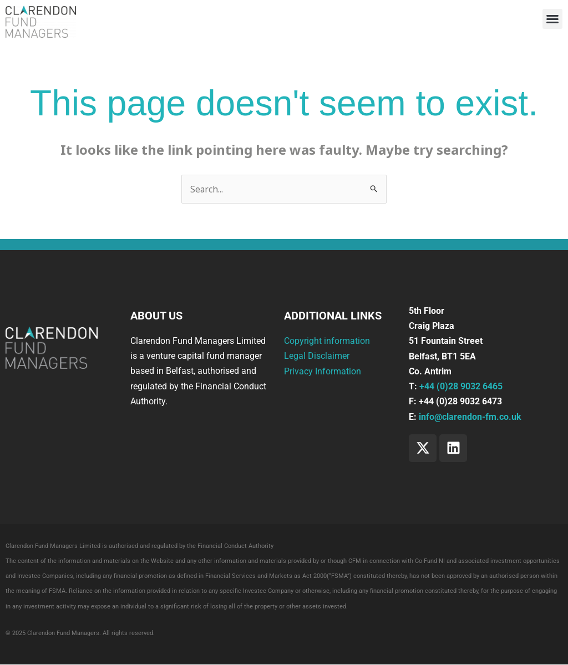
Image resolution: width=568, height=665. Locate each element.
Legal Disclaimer (316, 356)
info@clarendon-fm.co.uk (470, 417)
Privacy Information (322, 371)
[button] (552, 19)
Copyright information (327, 341)
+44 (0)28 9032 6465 (461, 387)
